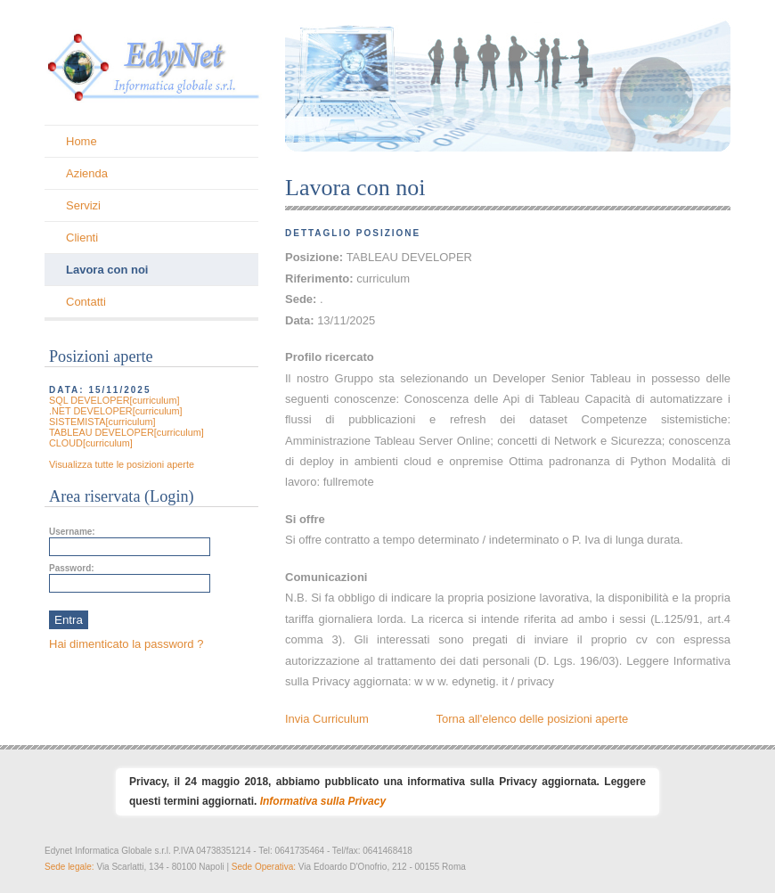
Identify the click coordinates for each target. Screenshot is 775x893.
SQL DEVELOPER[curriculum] (114, 400)
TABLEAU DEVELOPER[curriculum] (126, 432)
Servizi (83, 205)
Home (81, 141)
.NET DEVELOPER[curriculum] (116, 411)
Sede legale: (70, 867)
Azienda (87, 173)
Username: (72, 532)
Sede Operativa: (265, 867)
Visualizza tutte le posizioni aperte (121, 464)
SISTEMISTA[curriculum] (102, 421)
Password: (71, 568)
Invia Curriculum (327, 718)
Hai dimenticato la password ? (126, 644)
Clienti (82, 237)
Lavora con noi (107, 269)
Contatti (86, 301)
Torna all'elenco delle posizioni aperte (532, 718)
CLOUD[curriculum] (91, 443)
